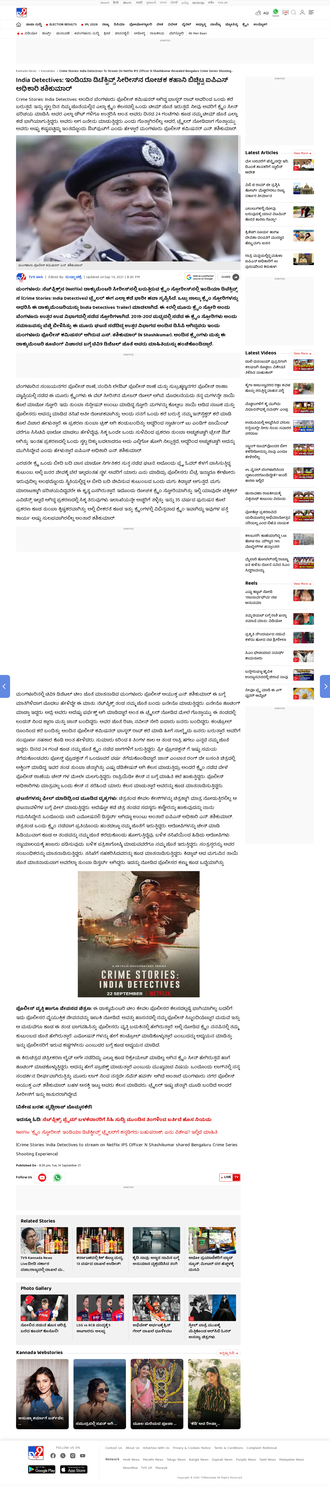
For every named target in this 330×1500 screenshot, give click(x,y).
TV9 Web (36, 278)
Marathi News (153, 1460)
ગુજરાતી (151, 2)
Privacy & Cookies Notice (192, 1448)
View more (302, 153)
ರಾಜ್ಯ (105, 24)
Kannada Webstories (39, 1353)
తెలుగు (127, 2)
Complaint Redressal (262, 1448)
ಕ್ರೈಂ (245, 24)
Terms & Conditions (228, 1448)
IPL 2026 (91, 24)
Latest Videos (260, 353)
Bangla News (199, 1460)
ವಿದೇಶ (172, 24)
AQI (266, 13)
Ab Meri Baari (198, 33)
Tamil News (267, 1460)
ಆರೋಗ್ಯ (139, 33)
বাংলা (163, 2)
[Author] (21, 277)
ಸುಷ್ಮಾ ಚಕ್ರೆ (73, 277)
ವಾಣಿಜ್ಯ (215, 24)
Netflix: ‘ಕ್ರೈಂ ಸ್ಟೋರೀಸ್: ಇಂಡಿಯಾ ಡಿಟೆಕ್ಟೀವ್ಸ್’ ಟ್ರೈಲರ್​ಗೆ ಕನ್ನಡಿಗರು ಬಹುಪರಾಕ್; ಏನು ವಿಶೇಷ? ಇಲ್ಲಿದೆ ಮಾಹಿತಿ (116, 1133)
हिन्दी (116, 2)
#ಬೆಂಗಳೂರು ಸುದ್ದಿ (86, 33)
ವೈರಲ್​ (186, 24)
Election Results (63, 24)
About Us (133, 1448)
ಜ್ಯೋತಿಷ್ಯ (231, 24)
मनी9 (211, 2)
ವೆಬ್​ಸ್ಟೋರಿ (176, 33)
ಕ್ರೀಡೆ (107, 33)
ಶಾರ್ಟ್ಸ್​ (46, 33)
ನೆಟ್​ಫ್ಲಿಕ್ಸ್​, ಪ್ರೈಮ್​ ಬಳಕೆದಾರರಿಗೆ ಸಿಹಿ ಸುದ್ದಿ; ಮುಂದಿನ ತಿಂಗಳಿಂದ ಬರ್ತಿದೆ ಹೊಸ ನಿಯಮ (127, 1120)
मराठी (139, 2)
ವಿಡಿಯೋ (31, 33)
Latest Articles (261, 153)
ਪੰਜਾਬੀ (174, 2)
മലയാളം (198, 2)
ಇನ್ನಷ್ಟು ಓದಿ (228, 1353)
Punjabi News (246, 1460)
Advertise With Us (156, 1448)
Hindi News (131, 1460)
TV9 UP (146, 1468)
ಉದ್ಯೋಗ (260, 24)
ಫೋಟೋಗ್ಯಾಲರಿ (140, 24)
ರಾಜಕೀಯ (157, 33)
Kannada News (26, 71)
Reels (251, 583)
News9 (105, 2)
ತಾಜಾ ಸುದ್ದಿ (33, 24)
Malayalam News (291, 1460)
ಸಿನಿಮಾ (119, 24)
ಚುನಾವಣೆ (62, 33)
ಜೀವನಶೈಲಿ (122, 33)
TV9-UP (223, 2)
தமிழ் (185, 2)
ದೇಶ (160, 24)
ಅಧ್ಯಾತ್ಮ (201, 24)
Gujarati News (222, 1460)
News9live (130, 1468)
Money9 (161, 1468)
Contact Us (113, 1448)
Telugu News (176, 1460)
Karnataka (47, 71)
